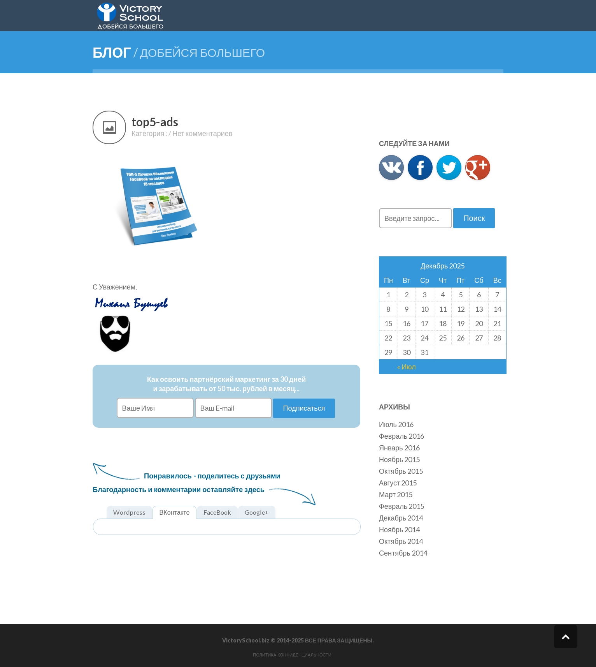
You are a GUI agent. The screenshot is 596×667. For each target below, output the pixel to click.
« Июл (406, 366)
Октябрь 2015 (401, 471)
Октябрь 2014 (401, 541)
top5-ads (154, 122)
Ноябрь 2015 (399, 459)
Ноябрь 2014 (399, 529)
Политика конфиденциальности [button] (292, 655)
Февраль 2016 (401, 436)
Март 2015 (395, 494)
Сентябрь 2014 (403, 553)
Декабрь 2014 (401, 517)
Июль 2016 (396, 424)
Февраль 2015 (401, 506)
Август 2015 (398, 482)
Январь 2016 (399, 447)
